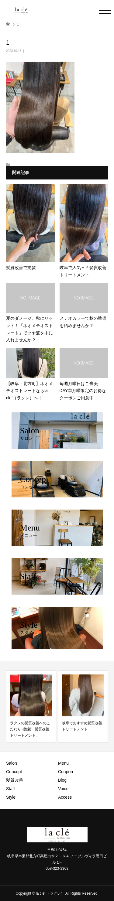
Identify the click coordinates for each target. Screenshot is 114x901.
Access (65, 797)
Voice (63, 788)
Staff (10, 788)
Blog (62, 780)
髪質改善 (14, 780)
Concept (14, 771)
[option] (31, 706)
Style (11, 797)
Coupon (65, 771)
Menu (63, 763)
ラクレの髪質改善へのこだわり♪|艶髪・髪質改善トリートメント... (30, 729)
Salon (11, 763)
